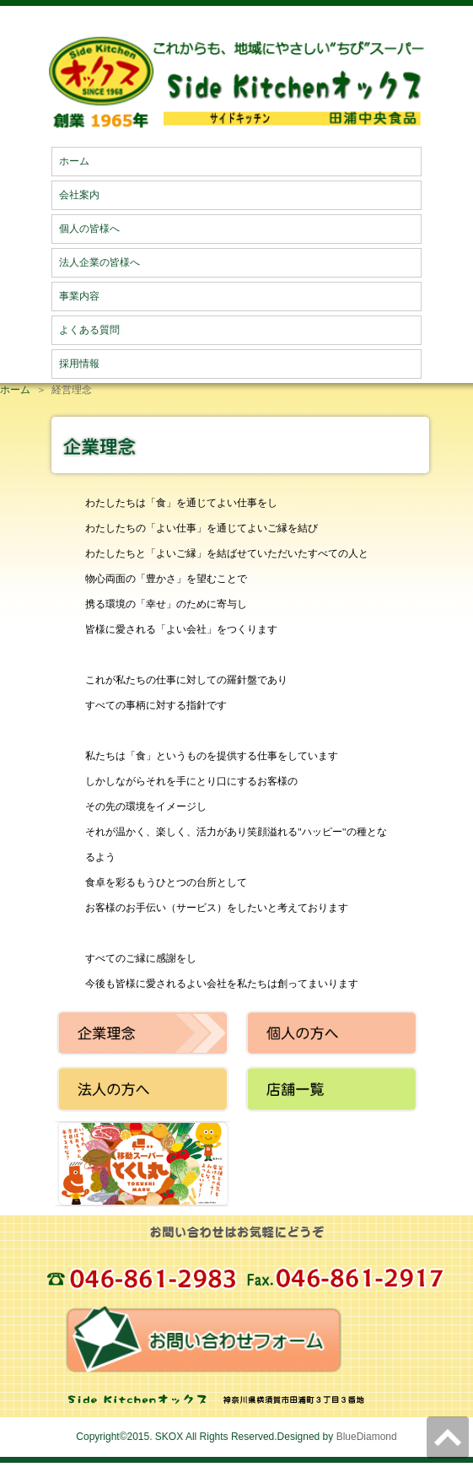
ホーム (74, 161)
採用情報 (79, 363)
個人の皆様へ (89, 229)
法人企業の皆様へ (99, 262)
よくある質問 (89, 330)
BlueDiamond (366, 1437)
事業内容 (79, 296)
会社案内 (79, 195)
